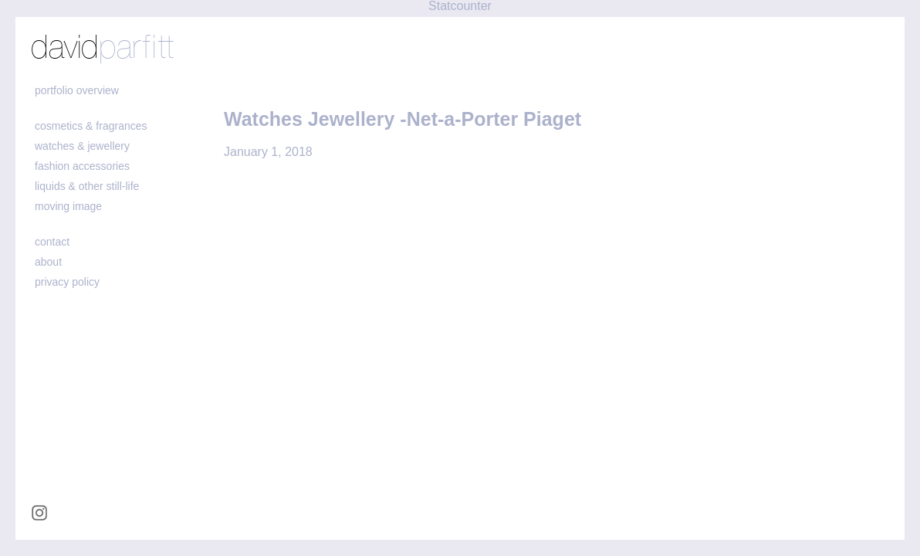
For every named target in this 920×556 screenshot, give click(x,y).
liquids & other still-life (87, 186)
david (102, 48)
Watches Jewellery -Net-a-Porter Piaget (402, 119)
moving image (68, 206)
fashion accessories (82, 166)
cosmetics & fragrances (91, 126)
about (48, 262)
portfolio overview (77, 90)
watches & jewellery (82, 146)
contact (52, 242)
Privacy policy (67, 282)
